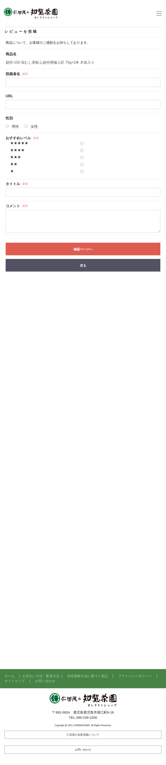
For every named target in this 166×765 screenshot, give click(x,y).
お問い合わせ (45, 681)
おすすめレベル (18, 138)
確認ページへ (83, 249)
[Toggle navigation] (159, 13)
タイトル (13, 184)
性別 (9, 118)
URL (9, 96)
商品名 (11, 54)
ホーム (10, 676)
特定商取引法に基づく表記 (87, 676)
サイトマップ (15, 681)
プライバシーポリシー (135, 676)
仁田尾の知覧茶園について (83, 734)
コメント (13, 206)
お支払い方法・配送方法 (41, 676)
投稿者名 (13, 74)
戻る (83, 265)
